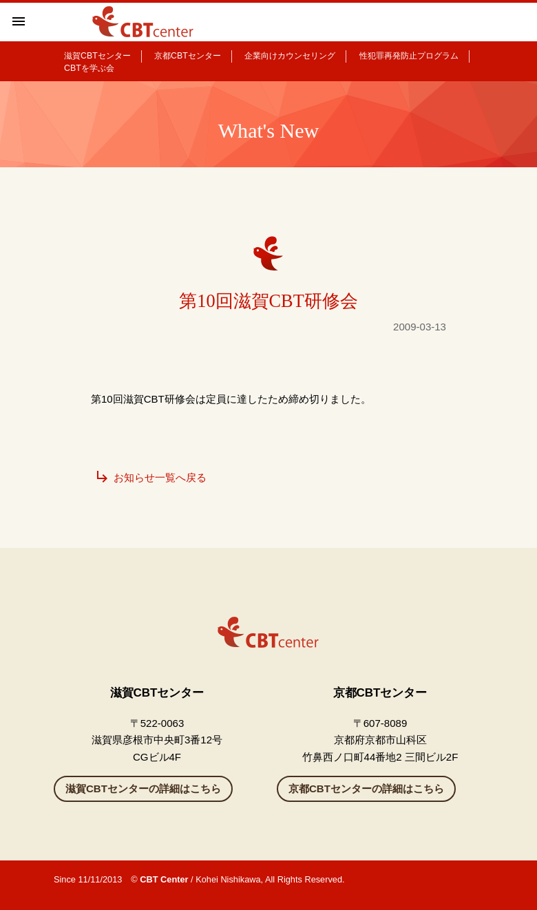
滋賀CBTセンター (97, 56)
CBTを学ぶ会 (89, 68)
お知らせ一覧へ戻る (150, 477)
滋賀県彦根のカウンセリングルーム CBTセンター (143, 21)
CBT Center (164, 879)
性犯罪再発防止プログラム (409, 56)
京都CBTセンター (187, 56)
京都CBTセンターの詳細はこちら (366, 788)
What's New (268, 130)
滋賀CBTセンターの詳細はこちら (143, 788)
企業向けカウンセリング (289, 56)
